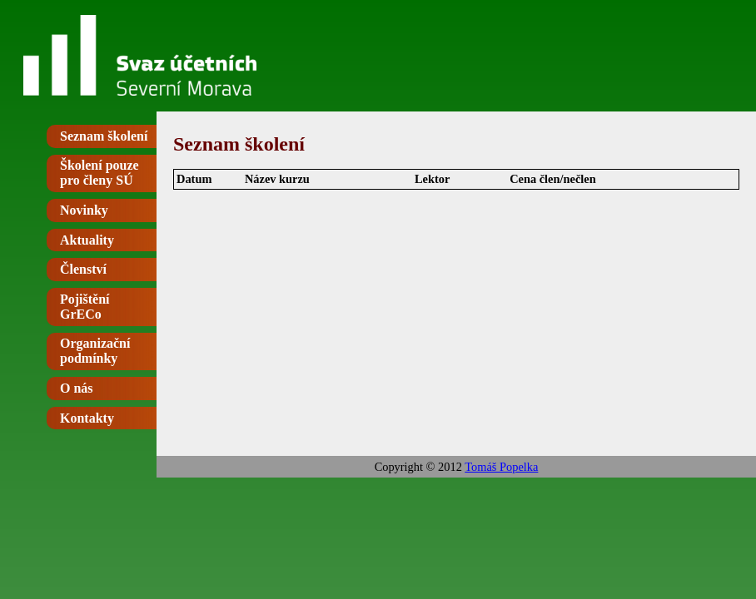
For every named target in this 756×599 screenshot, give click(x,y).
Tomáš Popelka (501, 466)
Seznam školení (103, 136)
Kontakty (87, 418)
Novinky (84, 210)
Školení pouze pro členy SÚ (99, 172)
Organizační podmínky (95, 350)
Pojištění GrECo (85, 306)
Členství (83, 269)
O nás (76, 388)
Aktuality (87, 240)
